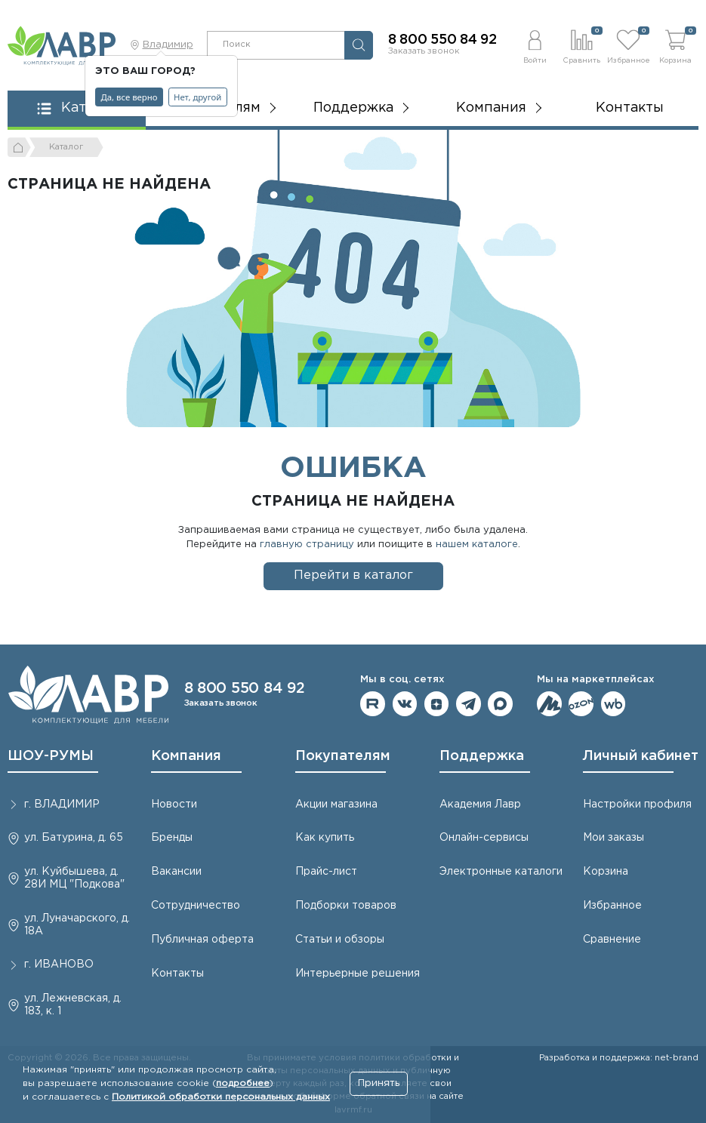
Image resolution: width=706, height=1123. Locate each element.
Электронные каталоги (501, 871)
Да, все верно (129, 97)
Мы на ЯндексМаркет (549, 703)
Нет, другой (197, 97)
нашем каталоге (477, 544)
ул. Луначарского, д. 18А (77, 925)
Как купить (324, 837)
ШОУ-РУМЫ (51, 756)
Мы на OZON (581, 703)
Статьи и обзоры (339, 939)
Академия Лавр (480, 804)
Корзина (605, 871)
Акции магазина (336, 804)
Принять (378, 1083)
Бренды (172, 837)
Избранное (612, 905)
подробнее (243, 1083)
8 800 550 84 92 (442, 40)
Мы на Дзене (436, 703)
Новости (174, 804)
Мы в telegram (468, 703)
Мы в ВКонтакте (405, 703)
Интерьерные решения (357, 973)
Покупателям (342, 756)
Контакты (630, 108)
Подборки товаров (345, 905)
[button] (534, 44)
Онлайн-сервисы (484, 837)
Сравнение (612, 939)
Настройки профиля (637, 804)
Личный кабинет (640, 756)
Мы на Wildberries (613, 703)
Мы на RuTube (372, 703)
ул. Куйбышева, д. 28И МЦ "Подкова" (74, 878)
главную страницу (307, 544)
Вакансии (176, 871)
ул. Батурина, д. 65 (73, 837)
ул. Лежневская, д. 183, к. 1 (73, 1005)
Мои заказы (613, 837)
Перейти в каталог (353, 575)
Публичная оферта (202, 939)
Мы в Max (500, 703)
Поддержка (481, 756)
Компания (186, 756)
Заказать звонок (424, 51)
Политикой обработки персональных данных (221, 1097)
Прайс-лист (326, 871)
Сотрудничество (195, 905)
